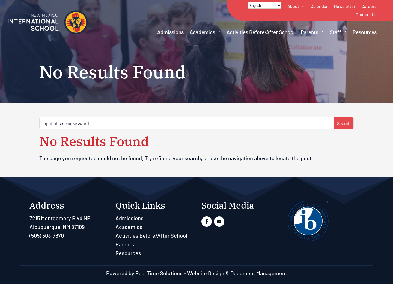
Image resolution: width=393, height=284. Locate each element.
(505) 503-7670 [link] (46, 235)
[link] (48, 33)
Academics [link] (202, 32)
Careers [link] (369, 6)
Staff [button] (335, 32)
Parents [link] (309, 32)
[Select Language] (264, 5)
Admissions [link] (170, 32)
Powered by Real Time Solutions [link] (144, 273)
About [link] (293, 6)
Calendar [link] (319, 6)
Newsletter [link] (344, 6)
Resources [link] (365, 32)
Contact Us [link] (366, 14)
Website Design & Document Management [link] (237, 273)
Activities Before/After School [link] (261, 32)
